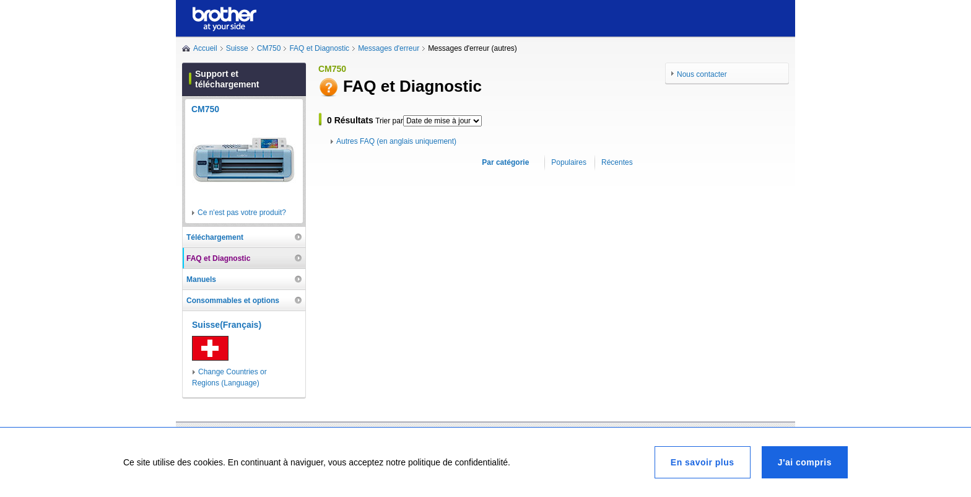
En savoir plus (702, 462)
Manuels (201, 279)
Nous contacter (702, 74)
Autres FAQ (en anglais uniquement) (396, 141)
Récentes (617, 162)
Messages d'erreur (388, 48)
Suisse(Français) (226, 325)
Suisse (237, 48)
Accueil (205, 48)
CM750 (269, 48)
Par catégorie (505, 162)
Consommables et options (232, 300)
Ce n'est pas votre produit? (242, 212)
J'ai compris (805, 462)
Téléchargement (214, 237)
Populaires (568, 162)
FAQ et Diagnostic (319, 48)
